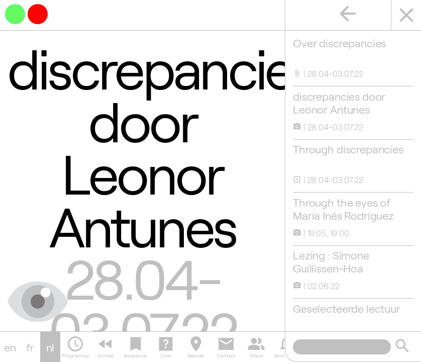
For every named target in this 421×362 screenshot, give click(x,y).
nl (50, 346)
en (10, 346)
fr (30, 346)
